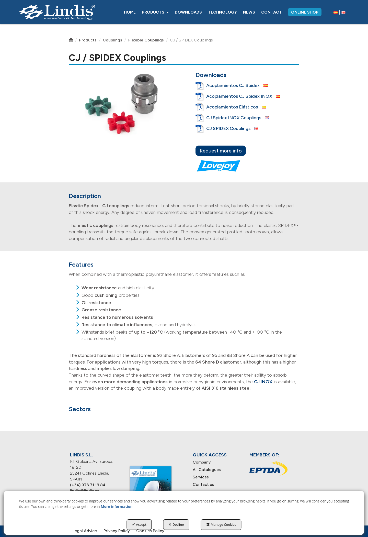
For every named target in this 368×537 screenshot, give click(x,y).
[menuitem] (130, 12)
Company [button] (202, 462)
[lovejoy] (218, 166)
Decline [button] (176, 524)
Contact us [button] (203, 484)
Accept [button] (139, 524)
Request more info (221, 151)
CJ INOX (263, 382)
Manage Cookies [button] (221, 524)
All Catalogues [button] (207, 469)
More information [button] (116, 506)
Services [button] (201, 477)
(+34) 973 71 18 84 (88, 485)
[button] (57, 12)
